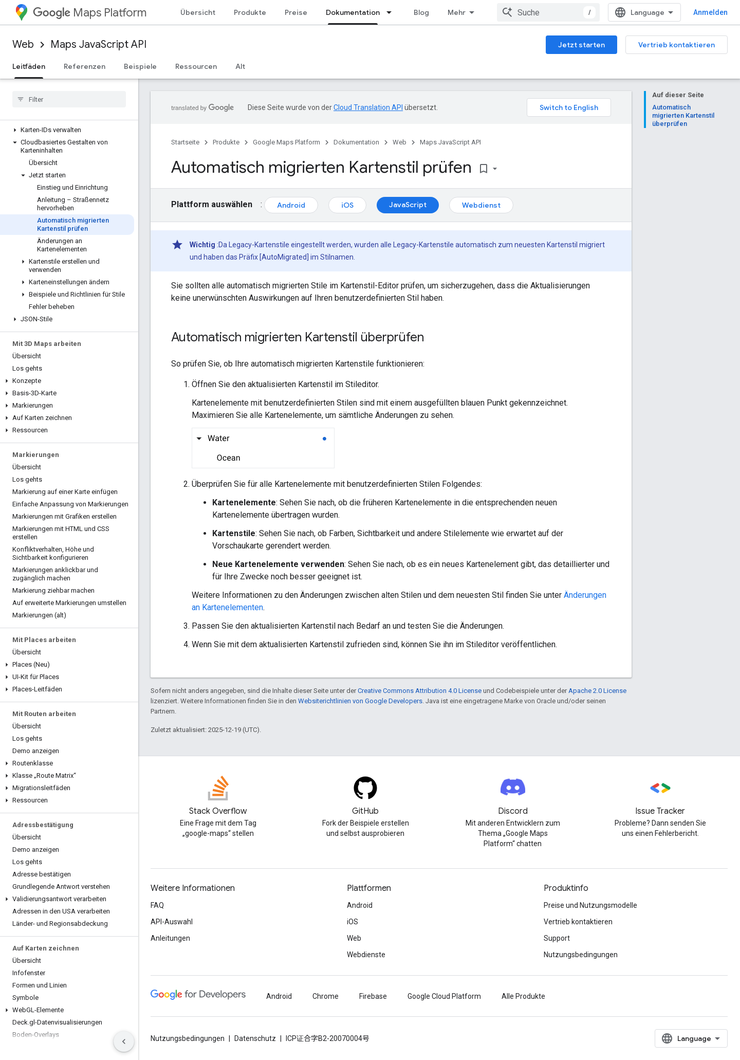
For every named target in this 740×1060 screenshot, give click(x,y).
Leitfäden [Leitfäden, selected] (28, 66)
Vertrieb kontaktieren (676, 44)
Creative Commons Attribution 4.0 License (420, 691)
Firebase (373, 996)
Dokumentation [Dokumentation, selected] (353, 12)
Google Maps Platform (286, 142)
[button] (67, 130)
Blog (421, 12)
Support (557, 938)
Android (291, 205)
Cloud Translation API (368, 107)
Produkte (250, 12)
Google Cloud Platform (444, 996)
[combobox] (548, 12)
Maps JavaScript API (98, 44)
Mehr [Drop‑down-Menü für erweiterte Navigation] (457, 12)
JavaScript (408, 204)
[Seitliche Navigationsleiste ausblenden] (124, 1041)
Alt (240, 66)
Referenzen (84, 66)
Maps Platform (89, 13)
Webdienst (481, 205)
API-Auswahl (172, 922)
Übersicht (197, 12)
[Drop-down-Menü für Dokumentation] (392, 12)
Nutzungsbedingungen (581, 955)
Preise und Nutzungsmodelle (590, 905)
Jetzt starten (581, 44)
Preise (296, 12)
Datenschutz (255, 1038)
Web (23, 44)
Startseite (185, 142)
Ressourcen (196, 66)
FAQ (157, 905)
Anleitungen (170, 938)
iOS (347, 205)
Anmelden (710, 12)
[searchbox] (69, 99)
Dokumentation (356, 142)
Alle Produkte (523, 996)
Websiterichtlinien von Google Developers (360, 701)
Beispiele (140, 66)
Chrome (325, 996)
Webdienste (366, 955)
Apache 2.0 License (597, 691)
